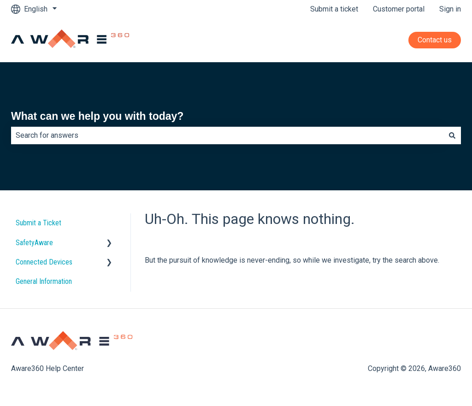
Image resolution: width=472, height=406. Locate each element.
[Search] (452, 135)
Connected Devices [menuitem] (44, 262)
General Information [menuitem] (44, 281)
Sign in (450, 9)
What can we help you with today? (97, 116)
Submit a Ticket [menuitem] (38, 222)
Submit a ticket (334, 9)
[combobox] (227, 135)
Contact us (435, 39)
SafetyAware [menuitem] (34, 242)
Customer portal (399, 9)
